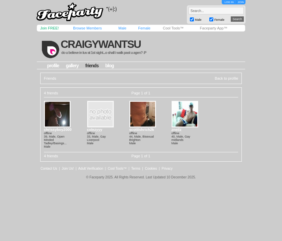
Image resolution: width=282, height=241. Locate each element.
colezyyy (94, 130)
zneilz (176, 130)
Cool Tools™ (173, 28)
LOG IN (228, 2)
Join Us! (68, 168)
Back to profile (226, 78)
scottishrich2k (141, 130)
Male (122, 28)
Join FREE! (49, 28)
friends (92, 65)
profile (53, 65)
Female (144, 28)
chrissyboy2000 (58, 130)
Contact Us (49, 168)
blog (109, 65)
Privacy (167, 168)
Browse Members (87, 28)
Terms (135, 168)
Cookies (151, 168)
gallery (72, 65)
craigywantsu (101, 44)
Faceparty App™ (213, 28)
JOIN (241, 2)
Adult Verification (90, 168)
